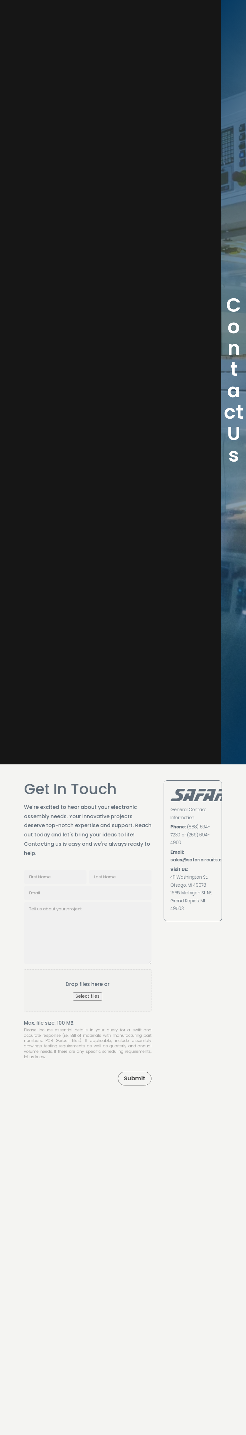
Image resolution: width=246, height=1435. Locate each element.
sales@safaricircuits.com (200, 860)
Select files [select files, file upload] (87, 996)
